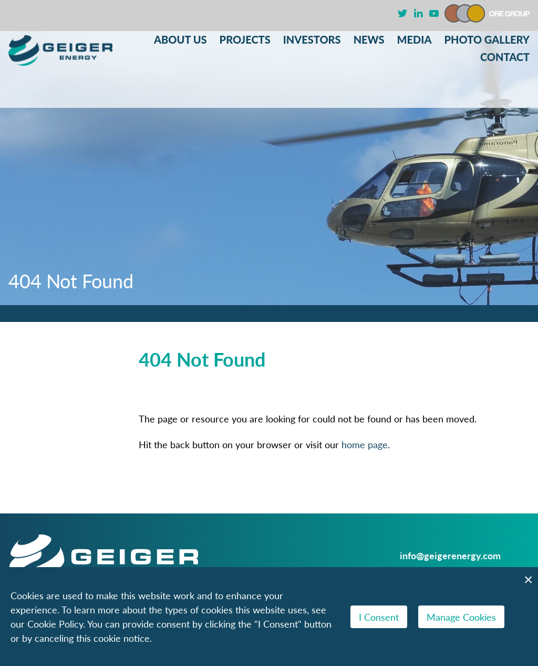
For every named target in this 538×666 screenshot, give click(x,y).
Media (414, 39)
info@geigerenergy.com (450, 555)
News (369, 39)
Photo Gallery (487, 39)
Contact (505, 57)
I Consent (379, 616)
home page (365, 444)
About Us (180, 39)
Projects (245, 39)
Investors (312, 39)
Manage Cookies (461, 616)
